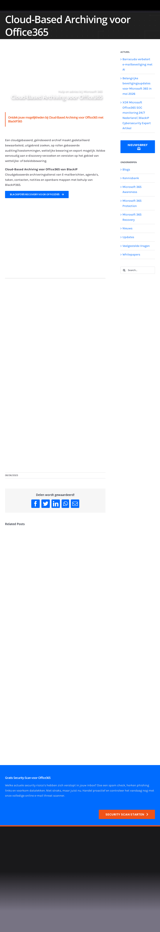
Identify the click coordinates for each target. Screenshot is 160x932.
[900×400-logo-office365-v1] (55, 212)
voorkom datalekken (30, 790)
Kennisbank (130, 178)
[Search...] (137, 270)
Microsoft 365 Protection (131, 203)
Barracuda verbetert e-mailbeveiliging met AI (137, 64)
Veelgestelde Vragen (136, 246)
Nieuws (127, 228)
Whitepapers (131, 254)
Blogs (126, 169)
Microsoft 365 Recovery (131, 217)
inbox (91, 785)
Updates (128, 237)
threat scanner (54, 795)
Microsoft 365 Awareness (131, 189)
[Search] (124, 270)
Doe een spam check (111, 785)
